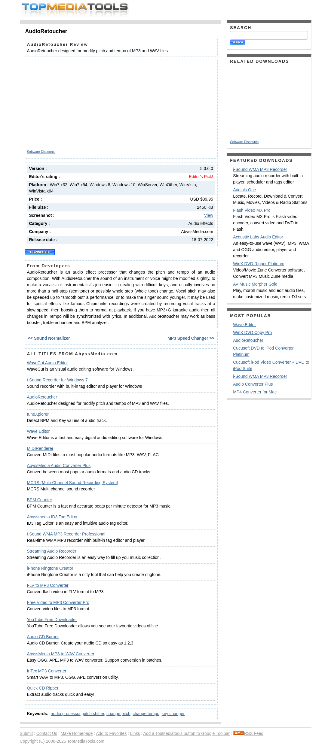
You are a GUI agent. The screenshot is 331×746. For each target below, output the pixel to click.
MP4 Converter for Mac (255, 392)
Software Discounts (41, 151)
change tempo (146, 713)
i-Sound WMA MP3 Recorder (260, 169)
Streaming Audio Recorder (51, 551)
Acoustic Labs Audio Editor (258, 237)
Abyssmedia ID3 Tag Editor (52, 516)
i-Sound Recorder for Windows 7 (57, 380)
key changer (173, 713)
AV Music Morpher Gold (255, 284)
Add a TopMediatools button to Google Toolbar (186, 733)
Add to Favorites (111, 733)
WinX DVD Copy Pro (252, 332)
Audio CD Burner (43, 636)
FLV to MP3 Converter (48, 585)
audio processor (66, 713)
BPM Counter (39, 499)
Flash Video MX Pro (251, 210)
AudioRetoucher (42, 397)
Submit (26, 733)
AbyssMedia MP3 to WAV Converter (60, 653)
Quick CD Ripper (43, 688)
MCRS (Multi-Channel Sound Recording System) (72, 482)
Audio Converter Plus (253, 384)
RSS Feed (248, 733)
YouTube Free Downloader (52, 619)
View (208, 215)
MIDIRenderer (40, 448)
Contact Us (46, 733)
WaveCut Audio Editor (47, 362)
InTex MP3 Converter (47, 671)
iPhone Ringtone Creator (50, 568)
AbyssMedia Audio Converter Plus (59, 465)
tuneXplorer (38, 414)
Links (135, 733)
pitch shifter (93, 713)
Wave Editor (38, 431)
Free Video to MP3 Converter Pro (58, 602)
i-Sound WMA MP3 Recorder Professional (66, 534)
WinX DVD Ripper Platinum (258, 263)
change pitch (118, 713)
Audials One (244, 189)
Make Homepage (77, 733)
